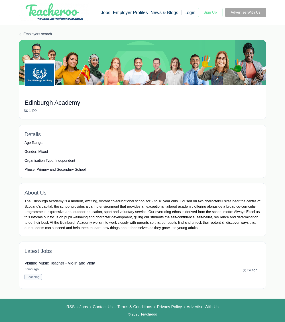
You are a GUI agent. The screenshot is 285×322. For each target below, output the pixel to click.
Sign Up (210, 12)
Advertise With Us (246, 12)
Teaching (33, 277)
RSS (70, 307)
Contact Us (103, 307)
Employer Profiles (130, 12)
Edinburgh (31, 269)
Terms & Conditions (134, 307)
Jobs (105, 12)
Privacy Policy (169, 307)
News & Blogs (164, 12)
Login (189, 12)
